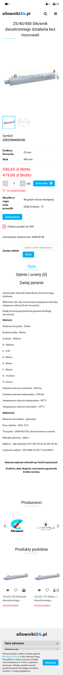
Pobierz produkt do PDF (18, 226)
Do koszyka (44, 183)
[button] (55, 4)
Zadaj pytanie (12, 217)
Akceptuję (50, 662)
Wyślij (28, 254)
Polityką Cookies (11, 656)
